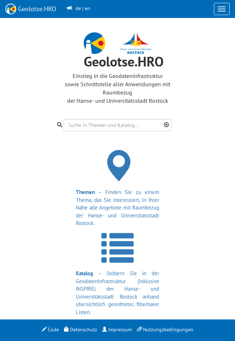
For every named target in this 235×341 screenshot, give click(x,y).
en (87, 8)
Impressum (117, 329)
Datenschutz (80, 329)
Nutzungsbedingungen (165, 329)
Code (50, 329)
